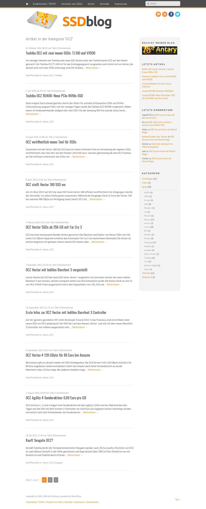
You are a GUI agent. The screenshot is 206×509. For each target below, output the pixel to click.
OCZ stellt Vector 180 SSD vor (46, 184)
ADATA (147, 192)
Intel (146, 204)
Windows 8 (147, 277)
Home (28, 3)
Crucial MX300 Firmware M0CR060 (157, 91)
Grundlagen (147, 178)
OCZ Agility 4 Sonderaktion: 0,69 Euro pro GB (56, 397)
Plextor (147, 238)
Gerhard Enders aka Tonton (154, 136)
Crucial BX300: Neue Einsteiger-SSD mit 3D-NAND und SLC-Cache (158, 96)
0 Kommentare (64, 48)
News (45, 75)
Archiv (91, 4)
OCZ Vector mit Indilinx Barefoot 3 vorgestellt (57, 269)
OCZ (51, 75)
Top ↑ (177, 499)
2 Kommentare (60, 137)
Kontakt (104, 4)
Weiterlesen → (93, 67)
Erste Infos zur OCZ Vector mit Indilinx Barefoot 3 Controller (66, 312)
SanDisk (147, 246)
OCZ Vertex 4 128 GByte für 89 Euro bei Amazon (58, 355)
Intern (145, 182)
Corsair (147, 200)
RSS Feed (164, 14)
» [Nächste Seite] (56, 479)
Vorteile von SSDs (71, 4)
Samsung (148, 242)
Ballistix (147, 223)
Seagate (59, 462)
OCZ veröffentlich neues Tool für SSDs (51, 141)
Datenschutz (92, 502)
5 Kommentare (62, 393)
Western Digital (150, 265)
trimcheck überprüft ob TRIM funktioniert (157, 145)
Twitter (177, 14)
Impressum (121, 4)
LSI (145, 211)
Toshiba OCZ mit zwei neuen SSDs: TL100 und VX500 (60, 53)
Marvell (147, 215)
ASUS (146, 196)
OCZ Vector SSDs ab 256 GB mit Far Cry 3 (54, 227)
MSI (145, 230)
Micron (147, 219)
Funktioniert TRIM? (44, 4)
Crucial (147, 227)
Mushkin (147, 234)
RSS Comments (158, 14)
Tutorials (146, 273)
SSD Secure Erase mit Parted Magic (158, 138)
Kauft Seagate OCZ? (39, 440)
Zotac (146, 269)
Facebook (171, 14)
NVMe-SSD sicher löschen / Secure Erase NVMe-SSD (157, 123)
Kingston (148, 207)
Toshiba (58, 75)
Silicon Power (150, 254)
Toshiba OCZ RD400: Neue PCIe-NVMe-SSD (54, 95)
